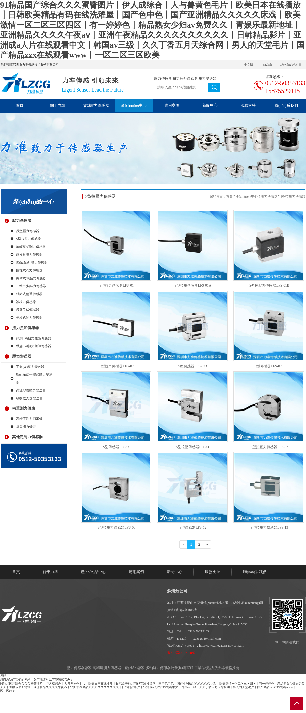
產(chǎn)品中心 (134, 105)
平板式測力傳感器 (29, 318)
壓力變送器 (207, 78)
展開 (3, 676)
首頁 (19, 105)
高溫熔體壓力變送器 (31, 390)
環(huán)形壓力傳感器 (32, 262)
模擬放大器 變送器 (29, 398)
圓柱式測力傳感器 (29, 270)
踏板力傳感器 (26, 302)
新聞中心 (210, 105)
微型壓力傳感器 (96, 105)
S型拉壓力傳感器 (28, 239)
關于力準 (57, 105)
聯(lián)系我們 (286, 105)
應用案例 (172, 105)
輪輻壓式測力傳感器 (31, 247)
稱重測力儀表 (23, 408)
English (267, 64)
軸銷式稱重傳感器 (29, 294)
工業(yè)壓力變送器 (30, 367)
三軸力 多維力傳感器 (31, 286)
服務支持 (248, 105)
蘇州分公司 (177, 591)
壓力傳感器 (163, 78)
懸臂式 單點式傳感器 (31, 278)
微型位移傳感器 (27, 310)
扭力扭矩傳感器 (185, 78)
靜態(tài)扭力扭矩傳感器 (33, 338)
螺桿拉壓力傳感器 (29, 254)
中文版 (248, 64)
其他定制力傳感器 (27, 437)
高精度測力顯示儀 (29, 419)
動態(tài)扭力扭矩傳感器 (33, 346)
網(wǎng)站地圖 (291, 64)
